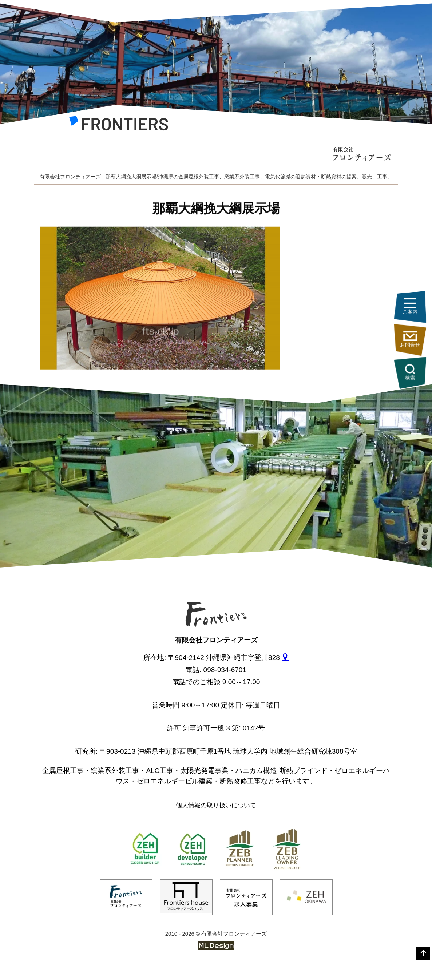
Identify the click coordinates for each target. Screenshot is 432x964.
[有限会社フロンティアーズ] (118, 125)
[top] (423, 953)
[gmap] (285, 657)
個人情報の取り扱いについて (216, 805)
